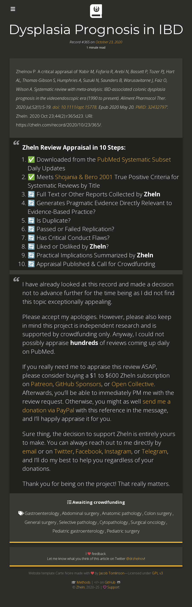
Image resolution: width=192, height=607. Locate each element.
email (29, 451)
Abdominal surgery (80, 513)
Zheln (80, 587)
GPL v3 (157, 573)
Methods (83, 582)
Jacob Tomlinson (111, 573)
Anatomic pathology (121, 513)
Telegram (154, 451)
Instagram (118, 451)
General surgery (40, 522)
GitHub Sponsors (78, 384)
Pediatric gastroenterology (78, 531)
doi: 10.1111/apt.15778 (74, 107)
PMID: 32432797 (151, 107)
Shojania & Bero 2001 (84, 177)
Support (113, 587)
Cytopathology (114, 522)
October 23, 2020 (109, 41)
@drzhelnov (135, 558)
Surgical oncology (148, 522)
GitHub (110, 582)
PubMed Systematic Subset (134, 159)
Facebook (89, 451)
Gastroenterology (42, 513)
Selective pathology (78, 522)
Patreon (42, 384)
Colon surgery (158, 513)
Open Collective (133, 384)
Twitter (63, 451)
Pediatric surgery (123, 531)
